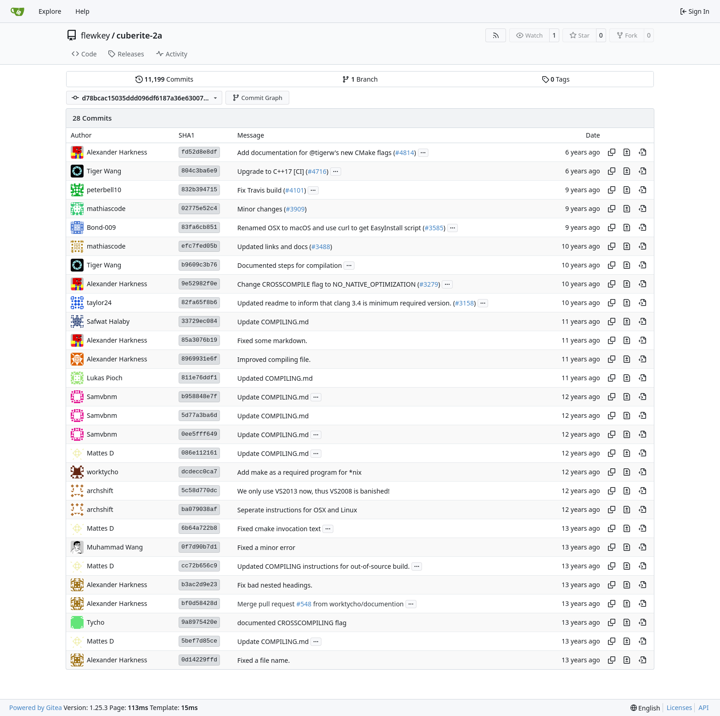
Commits (164, 79)
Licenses (679, 707)
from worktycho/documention (357, 603)
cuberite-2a (140, 35)
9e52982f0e (199, 283)
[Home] (17, 11)
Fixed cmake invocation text (279, 528)
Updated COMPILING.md (275, 378)
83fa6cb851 (199, 227)
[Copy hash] (612, 152)
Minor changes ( (261, 209)
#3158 (464, 303)
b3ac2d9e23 (199, 584)
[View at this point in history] (642, 152)
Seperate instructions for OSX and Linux (297, 509)
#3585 (434, 227)
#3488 (320, 246)
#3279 (428, 284)
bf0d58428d (199, 603)
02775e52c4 (199, 208)
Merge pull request (266, 603)
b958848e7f (199, 396)
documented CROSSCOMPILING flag (292, 622)
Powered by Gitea (35, 707)
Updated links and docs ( (274, 246)
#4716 (317, 171)
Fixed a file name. (263, 660)
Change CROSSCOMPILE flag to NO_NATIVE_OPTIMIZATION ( (328, 284)
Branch (360, 79)
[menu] (645, 708)
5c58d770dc (199, 490)
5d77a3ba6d (199, 415)
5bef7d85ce (199, 641)
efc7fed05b (199, 246)
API (703, 707)
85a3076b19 (199, 340)
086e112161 (199, 453)
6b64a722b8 (199, 528)
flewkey (95, 35)
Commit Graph (257, 98)
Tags (556, 79)
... (423, 152)
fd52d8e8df (199, 152)
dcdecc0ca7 (199, 471)
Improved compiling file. (274, 359)
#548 (303, 603)
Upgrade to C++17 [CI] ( (272, 171)
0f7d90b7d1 (199, 547)
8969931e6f (199, 358)
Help (82, 11)
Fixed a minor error (266, 547)
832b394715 (199, 189)
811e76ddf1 (199, 377)
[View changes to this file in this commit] (627, 152)
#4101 (294, 190)
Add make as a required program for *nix (299, 472)
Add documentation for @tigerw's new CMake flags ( (316, 152)
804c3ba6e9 (199, 170)
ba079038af (199, 509)
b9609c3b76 (199, 264)
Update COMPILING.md (273, 321)
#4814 (404, 152)
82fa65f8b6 (199, 302)
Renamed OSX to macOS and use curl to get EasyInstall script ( (331, 227)
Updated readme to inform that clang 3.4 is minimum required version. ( (346, 303)
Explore (50, 11)
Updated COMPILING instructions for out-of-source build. (323, 566)
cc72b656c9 (199, 565)
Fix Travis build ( (261, 190)
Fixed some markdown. (272, 340)
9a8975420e (199, 622)
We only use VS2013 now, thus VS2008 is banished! (313, 491)
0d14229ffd (199, 659)
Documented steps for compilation (289, 265)
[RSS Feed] (495, 35)
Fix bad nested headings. (274, 585)
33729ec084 (199, 321)
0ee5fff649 (199, 434)
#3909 (295, 209)
